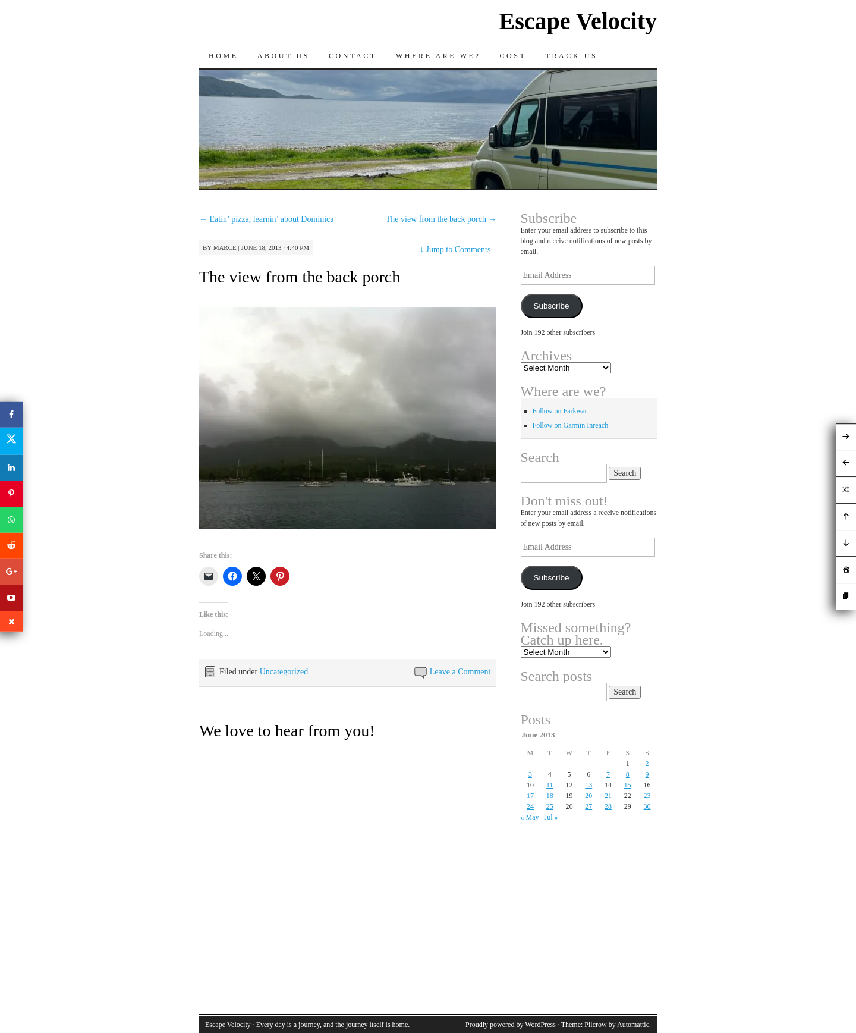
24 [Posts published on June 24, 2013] (530, 806)
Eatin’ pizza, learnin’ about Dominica (266, 219)
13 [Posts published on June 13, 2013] (588, 785)
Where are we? (438, 56)
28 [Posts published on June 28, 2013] (608, 806)
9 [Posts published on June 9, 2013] (647, 774)
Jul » (551, 817)
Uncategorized (284, 671)
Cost (512, 56)
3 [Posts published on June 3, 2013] (530, 774)
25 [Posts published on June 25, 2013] (549, 806)
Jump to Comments (455, 249)
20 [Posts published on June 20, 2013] (588, 796)
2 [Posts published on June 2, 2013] (647, 763)
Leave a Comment (460, 671)
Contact (353, 56)
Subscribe (551, 306)
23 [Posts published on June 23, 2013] (647, 796)
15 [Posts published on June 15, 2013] (627, 785)
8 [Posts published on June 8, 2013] (628, 774)
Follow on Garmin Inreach (571, 425)
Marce (225, 247)
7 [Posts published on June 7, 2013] (608, 774)
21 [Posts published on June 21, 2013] (608, 796)
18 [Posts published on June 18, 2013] (549, 796)
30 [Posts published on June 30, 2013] (647, 806)
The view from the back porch (441, 219)
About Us (283, 56)
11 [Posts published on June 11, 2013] (549, 785)
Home (223, 56)
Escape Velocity (578, 21)
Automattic (633, 1025)
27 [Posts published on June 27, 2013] (588, 806)
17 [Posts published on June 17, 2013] (530, 796)
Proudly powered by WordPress (510, 1025)
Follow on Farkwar (560, 411)
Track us (572, 56)
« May (530, 817)
